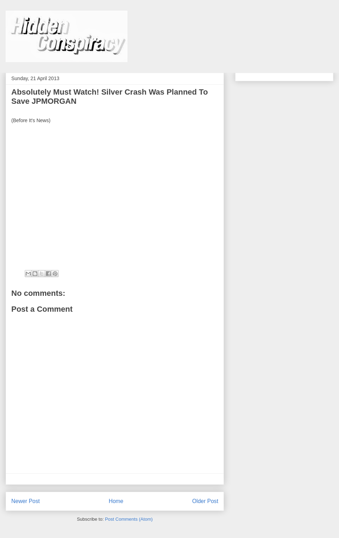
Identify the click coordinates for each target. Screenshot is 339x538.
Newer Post (25, 501)
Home (116, 501)
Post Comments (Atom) (129, 519)
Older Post (205, 501)
